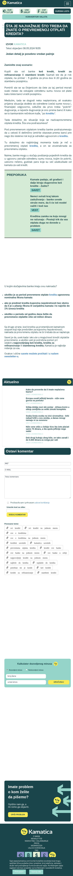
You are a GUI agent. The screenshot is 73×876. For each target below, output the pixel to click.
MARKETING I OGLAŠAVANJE (36, 841)
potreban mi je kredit (20, 567)
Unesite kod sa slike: (16, 507)
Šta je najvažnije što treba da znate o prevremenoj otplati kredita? (37, 30)
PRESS (36, 843)
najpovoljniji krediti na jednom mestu (28, 557)
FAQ (36, 850)
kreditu (50, 113)
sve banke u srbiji (56, 552)
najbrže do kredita (18, 562)
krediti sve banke (51, 547)
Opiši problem (18, 815)
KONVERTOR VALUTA (36, 17)
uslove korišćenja (42, 503)
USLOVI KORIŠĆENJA (36, 848)
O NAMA (36, 836)
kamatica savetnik (41, 543)
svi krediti (14, 528)
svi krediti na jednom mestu (42, 528)
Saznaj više (36, 872)
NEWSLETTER (36, 839)
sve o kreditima (17, 533)
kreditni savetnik (17, 543)
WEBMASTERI (36, 846)
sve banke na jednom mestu (23, 552)
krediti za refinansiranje (20, 572)
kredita (34, 145)
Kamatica (20, 44)
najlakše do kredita (45, 562)
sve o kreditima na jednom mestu (26, 538)
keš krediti (45, 567)
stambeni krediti (47, 572)
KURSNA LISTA (62, 11)
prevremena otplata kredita (22, 547)
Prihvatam (19, 872)
